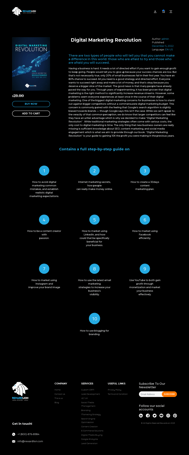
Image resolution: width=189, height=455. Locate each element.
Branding (86, 410)
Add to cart (31, 113)
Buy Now (31, 103)
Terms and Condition (118, 394)
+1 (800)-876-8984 (25, 434)
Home (57, 390)
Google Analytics (89, 439)
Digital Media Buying (91, 435)
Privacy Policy (114, 390)
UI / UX (84, 398)
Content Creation (89, 427)
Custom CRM (87, 390)
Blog (56, 403)
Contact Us (59, 394)
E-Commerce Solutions (92, 431)
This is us (58, 398)
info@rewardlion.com (27, 441)
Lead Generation (89, 444)
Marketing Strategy (91, 415)
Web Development (90, 394)
